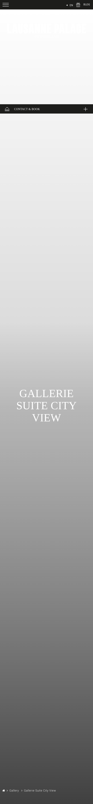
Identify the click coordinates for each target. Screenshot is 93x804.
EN (71, 5)
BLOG (86, 4)
